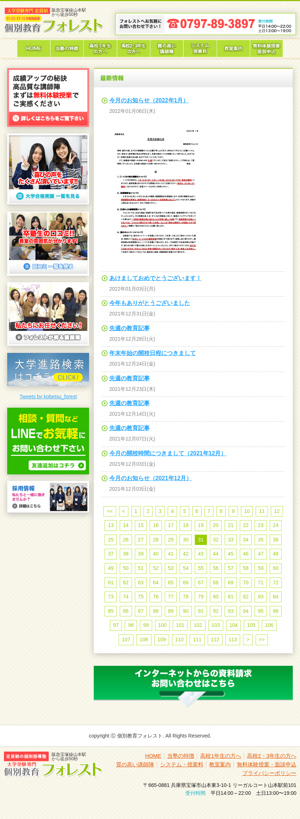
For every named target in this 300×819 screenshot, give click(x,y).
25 (111, 540)
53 (171, 568)
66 (186, 582)
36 (276, 540)
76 (156, 596)
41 (171, 554)
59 (261, 568)
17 (171, 525)
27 (141, 540)
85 (111, 611)
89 (171, 611)
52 (156, 568)
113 (233, 639)
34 (246, 540)
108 (144, 639)
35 (261, 540)
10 (247, 511)
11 (262, 511)
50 (126, 568)
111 (197, 639)
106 (269, 625)
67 (201, 582)
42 (186, 554)
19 (201, 525)
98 (131, 625)
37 (111, 554)
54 (186, 568)
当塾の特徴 (180, 756)
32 (216, 540)
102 (198, 625)
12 (277, 511)
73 (111, 596)
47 (261, 554)
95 (261, 611)
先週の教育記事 (129, 328)
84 (276, 596)
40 (156, 554)
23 (261, 525)
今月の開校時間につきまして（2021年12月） (167, 453)
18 (186, 525)
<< (109, 511)
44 (216, 554)
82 (246, 596)
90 (186, 611)
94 (246, 611)
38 (126, 554)
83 (261, 596)
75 (141, 596)
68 (216, 582)
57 (231, 568)
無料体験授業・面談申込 (266, 764)
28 (156, 540)
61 (111, 582)
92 (216, 611)
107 (126, 639)
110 (179, 639)
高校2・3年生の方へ (271, 756)
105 (251, 625)
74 (126, 596)
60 (276, 568)
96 (276, 611)
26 (126, 540)
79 (201, 596)
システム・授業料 (181, 764)
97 (116, 625)
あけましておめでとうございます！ (155, 278)
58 (246, 568)
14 (126, 525)
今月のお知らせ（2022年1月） (149, 100)
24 (276, 525)
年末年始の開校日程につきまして (152, 353)
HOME (153, 756)
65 (171, 582)
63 (141, 582)
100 (162, 625)
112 (215, 639)
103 (216, 625)
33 (231, 540)
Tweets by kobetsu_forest (48, 396)
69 (231, 582)
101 (180, 625)
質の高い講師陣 (135, 764)
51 (141, 568)
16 (156, 525)
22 (246, 525)
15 (141, 525)
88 (156, 611)
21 (231, 525)
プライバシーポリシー (269, 773)
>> (262, 639)
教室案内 (220, 764)
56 (216, 568)
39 (141, 554)
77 (171, 596)
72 (276, 582)
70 (246, 582)
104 (233, 625)
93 (231, 611)
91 (201, 611)
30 (186, 540)
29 (171, 540)
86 (126, 611)
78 (186, 596)
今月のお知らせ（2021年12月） (150, 478)
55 (201, 568)
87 (141, 611)
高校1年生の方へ (220, 756)
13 (111, 525)
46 (246, 554)
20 (216, 525)
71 (261, 582)
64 (156, 582)
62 (126, 582)
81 (231, 596)
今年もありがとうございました (149, 303)
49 (111, 568)
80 (216, 596)
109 (162, 639)
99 (146, 625)
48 (276, 554)
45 (231, 554)
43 (201, 554)
